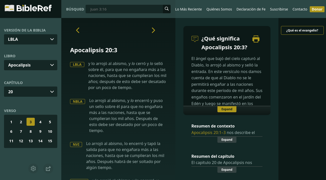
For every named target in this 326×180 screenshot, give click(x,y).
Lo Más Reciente (188, 9)
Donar (317, 9)
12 (21, 140)
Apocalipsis (19, 65)
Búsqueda (75, 9)
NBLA (77, 101)
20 (10, 91)
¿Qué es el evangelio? (302, 30)
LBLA (77, 64)
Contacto (299, 9)
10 (50, 131)
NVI (76, 144)
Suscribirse (279, 9)
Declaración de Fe (250, 9)
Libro (10, 55)
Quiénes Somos (219, 9)
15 (50, 140)
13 (31, 140)
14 (40, 140)
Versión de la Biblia (25, 30)
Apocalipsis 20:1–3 (208, 132)
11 (11, 140)
